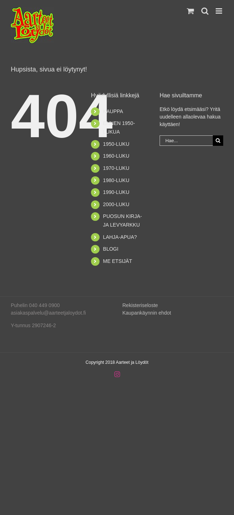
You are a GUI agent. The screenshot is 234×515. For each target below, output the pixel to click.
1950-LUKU (116, 144)
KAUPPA (113, 111)
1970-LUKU (116, 168)
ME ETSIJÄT (117, 261)
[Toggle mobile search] (204, 11)
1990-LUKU (116, 192)
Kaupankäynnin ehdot (147, 313)
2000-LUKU (116, 204)
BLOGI (111, 249)
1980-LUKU (116, 180)
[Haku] (218, 140)
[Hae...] (186, 140)
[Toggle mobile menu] (219, 11)
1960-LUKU (116, 156)
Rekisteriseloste (140, 305)
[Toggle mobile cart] (190, 11)
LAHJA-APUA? (120, 237)
